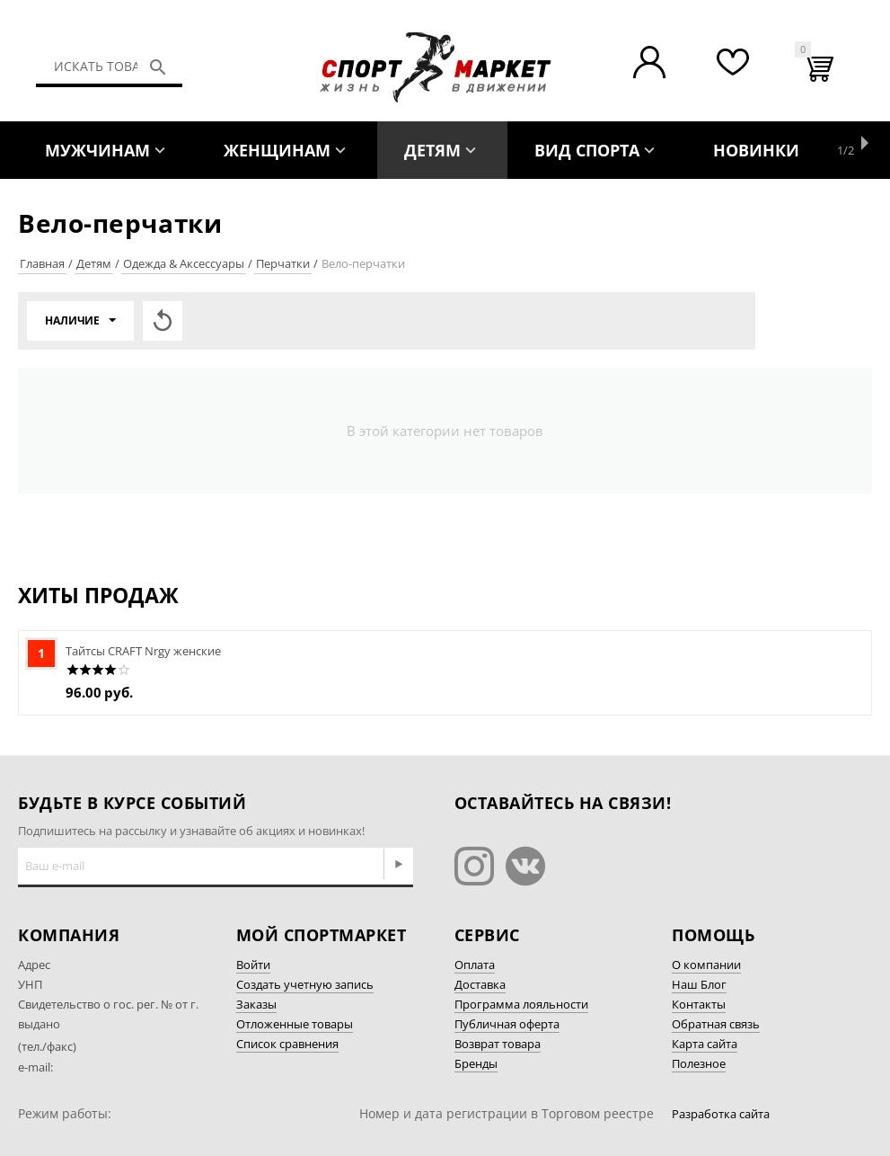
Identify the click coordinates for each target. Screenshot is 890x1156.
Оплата (474, 964)
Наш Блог (699, 984)
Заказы (256, 1004)
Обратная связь (716, 1024)
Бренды (476, 1063)
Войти (253, 964)
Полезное (699, 1063)
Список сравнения (287, 1044)
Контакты (699, 1004)
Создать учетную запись (305, 984)
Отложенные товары (294, 1024)
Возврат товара (497, 1044)
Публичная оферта (507, 1024)
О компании (706, 964)
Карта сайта (704, 1044)
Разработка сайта (721, 1114)
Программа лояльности (521, 1004)
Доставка (480, 984)
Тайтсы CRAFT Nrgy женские (143, 651)
